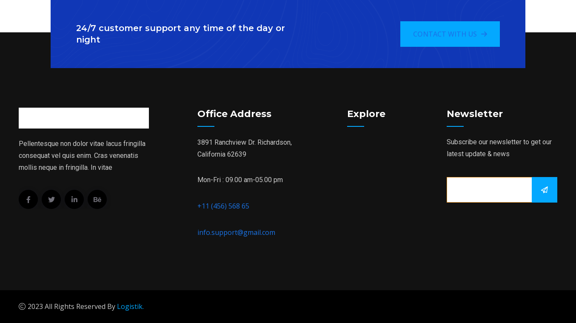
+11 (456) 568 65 (223, 206)
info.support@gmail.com (236, 232)
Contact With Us (450, 34)
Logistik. (130, 306)
